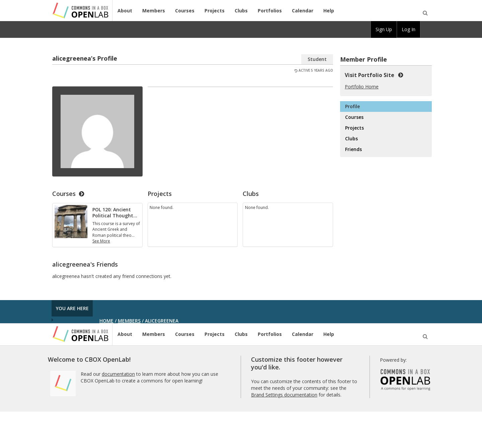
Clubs (241, 10)
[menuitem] (426, 29)
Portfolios (270, 10)
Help (328, 10)
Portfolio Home (362, 86)
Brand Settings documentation (284, 395)
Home (106, 320)
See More (101, 241)
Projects (215, 10)
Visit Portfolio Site (374, 75)
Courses (184, 10)
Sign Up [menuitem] (384, 29)
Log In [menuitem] (408, 29)
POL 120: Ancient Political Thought (114, 212)
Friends (353, 149)
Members (153, 10)
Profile (352, 106)
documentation (118, 374)
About (124, 10)
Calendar (302, 10)
